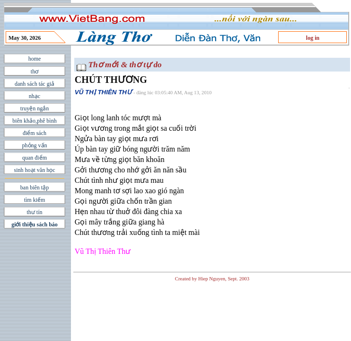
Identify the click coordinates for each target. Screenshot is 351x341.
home (34, 58)
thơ (34, 71)
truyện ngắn (34, 108)
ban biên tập (34, 187)
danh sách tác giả (34, 84)
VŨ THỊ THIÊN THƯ (103, 92)
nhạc (34, 96)
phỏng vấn (34, 145)
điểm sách (34, 133)
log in (312, 38)
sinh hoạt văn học (34, 170)
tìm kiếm (34, 200)
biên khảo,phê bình (34, 120)
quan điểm (34, 157)
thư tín (34, 212)
